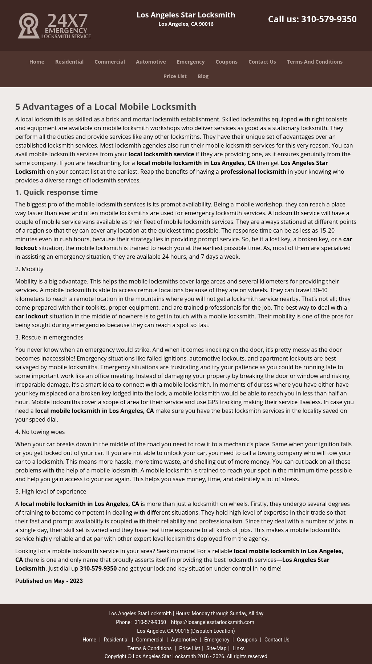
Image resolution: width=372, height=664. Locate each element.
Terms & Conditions (150, 648)
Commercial (109, 61)
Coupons (227, 61)
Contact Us (262, 61)
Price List (175, 76)
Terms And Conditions (315, 61)
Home (36, 61)
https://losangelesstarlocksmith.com (212, 622)
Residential (69, 61)
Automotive (151, 61)
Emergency (191, 61)
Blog (203, 76)
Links (238, 648)
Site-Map (216, 648)
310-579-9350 (329, 19)
